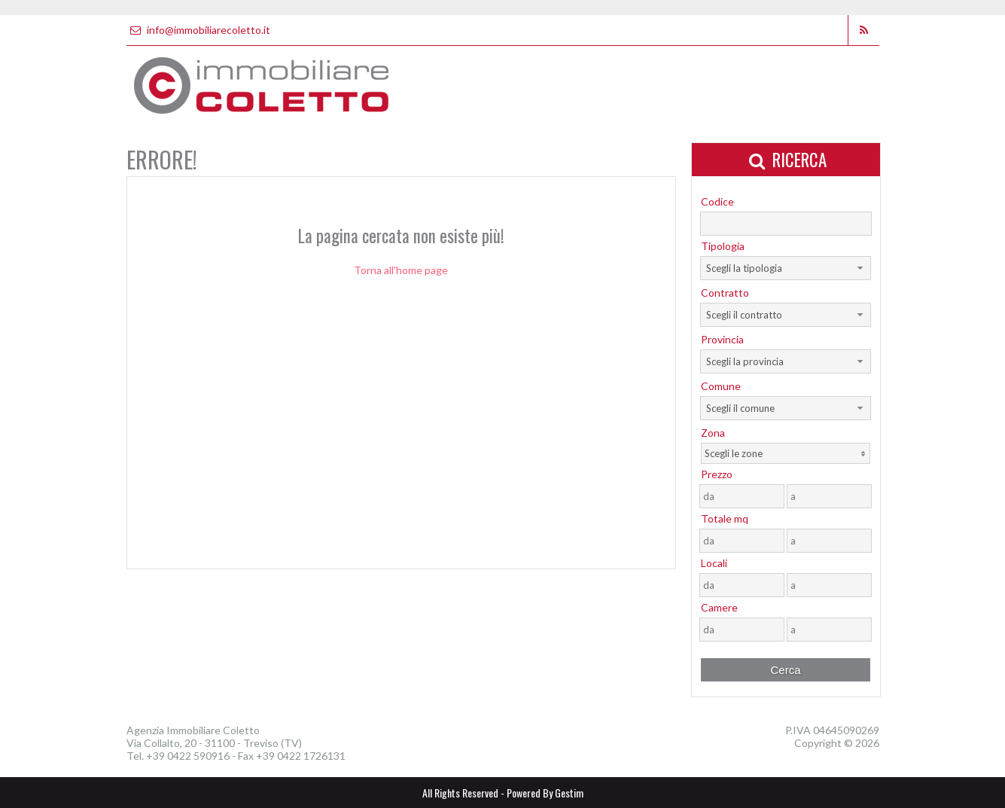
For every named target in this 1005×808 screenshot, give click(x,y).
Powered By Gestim (545, 792)
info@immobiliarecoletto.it (198, 29)
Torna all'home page (401, 270)
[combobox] (785, 268)
